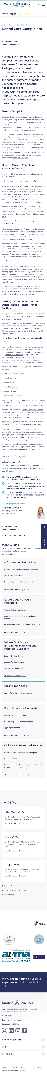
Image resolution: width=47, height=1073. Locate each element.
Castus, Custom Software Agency (13, 1070)
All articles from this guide (16, 590)
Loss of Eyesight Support (14, 656)
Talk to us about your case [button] (44, 536)
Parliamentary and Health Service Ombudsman (20, 331)
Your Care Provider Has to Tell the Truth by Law (22, 625)
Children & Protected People (23, 745)
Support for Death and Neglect (16, 715)
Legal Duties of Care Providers (18, 601)
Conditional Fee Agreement (16, 449)
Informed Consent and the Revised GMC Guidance (20, 617)
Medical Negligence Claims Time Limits (19, 582)
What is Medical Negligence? (15, 610)
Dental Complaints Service (32, 410)
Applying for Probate (12, 728)
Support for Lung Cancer (14, 668)
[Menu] (44, 4)
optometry (35, 437)
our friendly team (28, 427)
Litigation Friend (10, 759)
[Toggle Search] (37, 4)
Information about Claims (21, 562)
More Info (22, 823)
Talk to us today (22, 983)
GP (41, 437)
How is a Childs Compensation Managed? (20, 753)
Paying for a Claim (16, 686)
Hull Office (12, 865)
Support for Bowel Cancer (14, 662)
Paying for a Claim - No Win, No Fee (18, 693)
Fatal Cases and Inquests (20, 708)
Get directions (11, 823)
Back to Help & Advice (13, 535)
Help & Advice (10, 25)
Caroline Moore (12, 41)
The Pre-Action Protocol (13, 576)
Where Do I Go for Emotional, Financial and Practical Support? (20, 646)
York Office (12, 837)
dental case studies (20, 158)
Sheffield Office (15, 812)
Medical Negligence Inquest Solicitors (19, 722)
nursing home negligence (22, 440)
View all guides (8, 554)
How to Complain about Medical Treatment (21, 570)
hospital (5, 440)
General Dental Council (14, 355)
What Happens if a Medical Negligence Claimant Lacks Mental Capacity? (23, 766)
